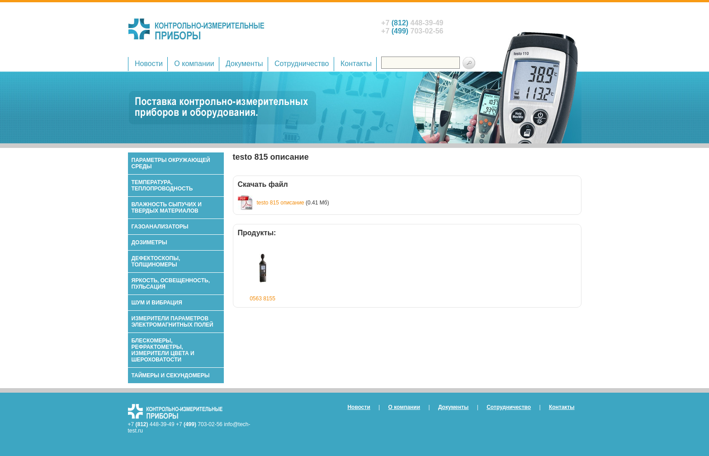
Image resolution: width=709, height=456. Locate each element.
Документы (244, 63)
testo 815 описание (280, 203)
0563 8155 (262, 298)
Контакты (356, 63)
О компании (194, 63)
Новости (149, 63)
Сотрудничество (301, 63)
